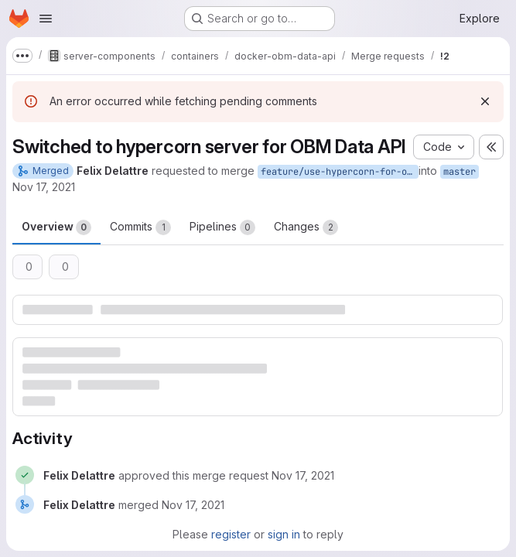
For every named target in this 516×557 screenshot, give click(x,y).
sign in (284, 534)
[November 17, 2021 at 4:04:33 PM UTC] (193, 504)
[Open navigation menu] (45, 18)
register (231, 534)
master (459, 172)
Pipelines (222, 227)
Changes (306, 227)
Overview (56, 227)
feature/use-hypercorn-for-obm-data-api (340, 172)
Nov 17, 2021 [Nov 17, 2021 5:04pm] (43, 186)
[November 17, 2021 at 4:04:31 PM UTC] (303, 475)
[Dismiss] (485, 101)
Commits (140, 227)
